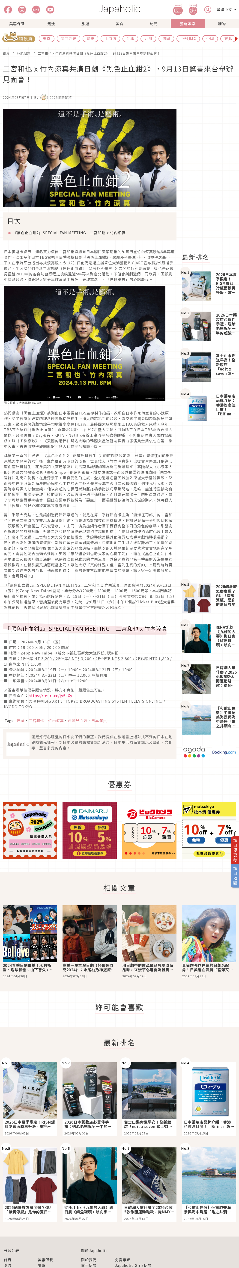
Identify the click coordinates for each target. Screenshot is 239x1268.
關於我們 (89, 1259)
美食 (119, 23)
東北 (228, 38)
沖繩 (130, 38)
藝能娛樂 (188, 23)
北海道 (110, 38)
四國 (166, 38)
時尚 (154, 23)
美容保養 (17, 23)
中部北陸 (188, 38)
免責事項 (123, 1259)
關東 (90, 38)
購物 (222, 23)
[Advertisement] (209, 502)
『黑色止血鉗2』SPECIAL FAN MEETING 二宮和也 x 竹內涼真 (69, 232)
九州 (148, 38)
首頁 (6, 53)
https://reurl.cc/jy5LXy (50, 695)
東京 (47, 38)
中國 (210, 38)
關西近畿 (68, 38)
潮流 (51, 23)
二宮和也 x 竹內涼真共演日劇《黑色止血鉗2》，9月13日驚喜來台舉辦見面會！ (99, 53)
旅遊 (85, 23)
